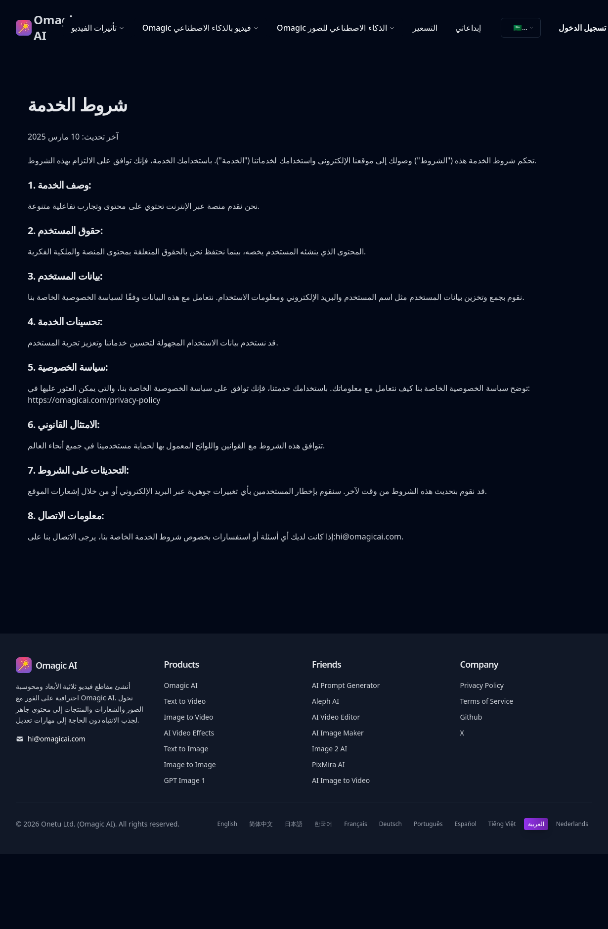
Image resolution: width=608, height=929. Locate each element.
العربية (536, 824)
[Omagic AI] (39, 28)
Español (465, 824)
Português (428, 824)
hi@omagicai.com (368, 536)
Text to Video (185, 701)
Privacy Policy (482, 685)
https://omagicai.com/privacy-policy (94, 399)
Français (355, 824)
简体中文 (261, 824)
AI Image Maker (338, 732)
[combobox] (521, 28)
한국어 (323, 824)
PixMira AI (328, 764)
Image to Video (189, 717)
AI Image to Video (341, 780)
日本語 (294, 824)
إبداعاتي (468, 27)
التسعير (425, 27)
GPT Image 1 (185, 780)
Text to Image (186, 748)
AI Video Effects (189, 732)
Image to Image (190, 764)
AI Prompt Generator (346, 685)
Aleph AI (325, 701)
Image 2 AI (329, 748)
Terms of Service (487, 701)
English (227, 824)
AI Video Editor (336, 717)
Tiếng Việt (502, 824)
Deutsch (390, 824)
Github (471, 717)
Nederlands (572, 824)
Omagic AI (181, 685)
